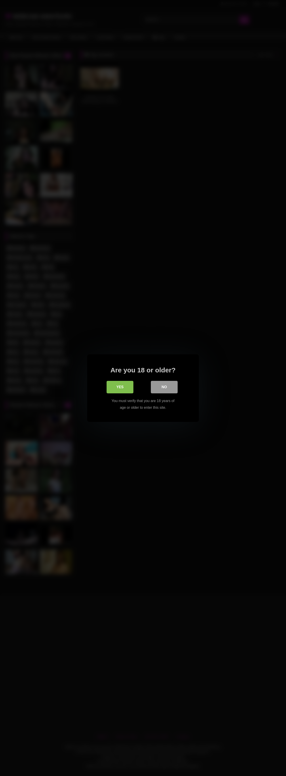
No (164, 387)
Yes (120, 387)
